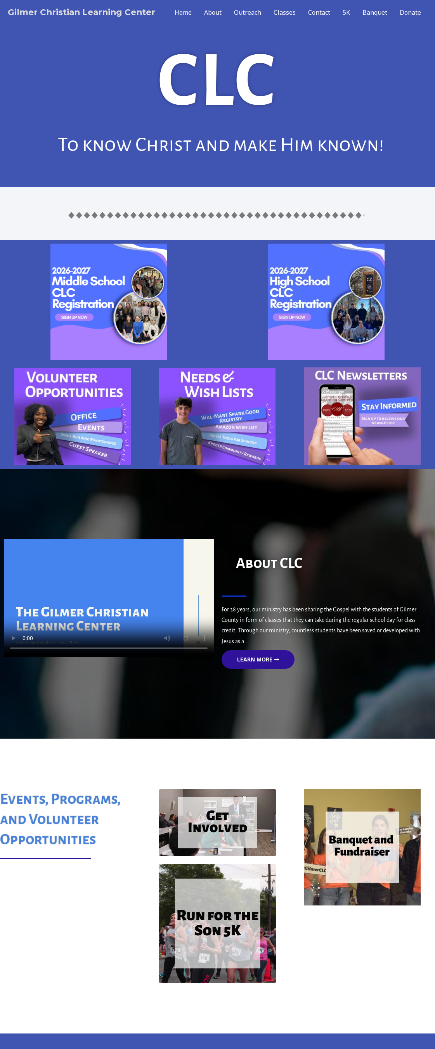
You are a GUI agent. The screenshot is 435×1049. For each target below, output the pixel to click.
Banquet (374, 12)
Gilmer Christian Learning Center (83, 12)
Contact (319, 12)
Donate (410, 12)
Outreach (247, 12)
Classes (285, 12)
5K (346, 12)
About (213, 12)
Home (183, 12)
